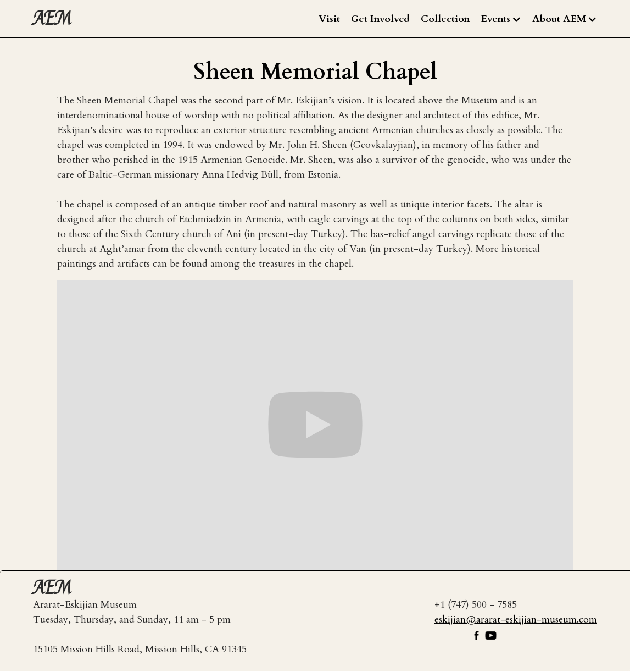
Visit (329, 19)
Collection (445, 19)
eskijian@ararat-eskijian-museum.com (515, 619)
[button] (501, 19)
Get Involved (380, 19)
